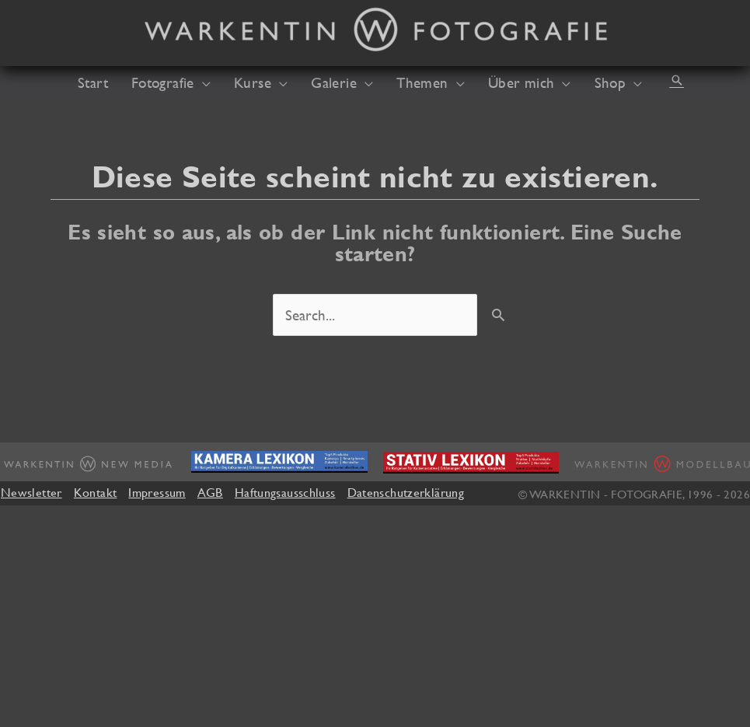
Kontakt (95, 492)
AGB (210, 492)
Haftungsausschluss (285, 492)
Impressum (156, 492)
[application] (202, 82)
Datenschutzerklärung (405, 492)
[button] (677, 80)
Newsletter (31, 492)
